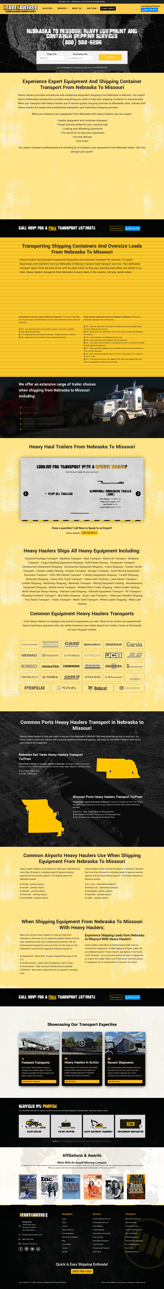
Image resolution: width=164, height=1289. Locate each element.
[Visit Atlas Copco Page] (50, 644)
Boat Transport (92, 558)
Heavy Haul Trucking (96, 579)
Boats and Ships (130, 1222)
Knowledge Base (68, 1233)
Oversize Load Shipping (73, 591)
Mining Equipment (131, 1237)
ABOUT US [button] (76, 8)
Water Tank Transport (85, 600)
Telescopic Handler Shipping (126, 595)
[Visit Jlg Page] (135, 655)
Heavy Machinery (131, 1233)
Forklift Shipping (128, 575)
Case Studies (66, 1244)
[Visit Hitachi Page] (92, 655)
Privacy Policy (122, 1282)
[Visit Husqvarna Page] (50, 655)
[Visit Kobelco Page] (29, 666)
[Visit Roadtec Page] (135, 666)
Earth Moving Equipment (125, 571)
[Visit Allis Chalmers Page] (29, 644)
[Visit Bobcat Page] (98, 688)
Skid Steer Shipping (69, 595)
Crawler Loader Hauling (49, 571)
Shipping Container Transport (38, 595)
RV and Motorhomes (132, 1244)
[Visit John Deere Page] (129, 688)
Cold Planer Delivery (96, 563)
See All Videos (82, 1082)
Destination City (80, 54)
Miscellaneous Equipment (134, 1241)
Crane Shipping (114, 567)
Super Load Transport (94, 595)
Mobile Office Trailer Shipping (95, 587)
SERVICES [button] (61, 8)
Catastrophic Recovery (101, 1222)
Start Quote (116, 228)
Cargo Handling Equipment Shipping (62, 563)
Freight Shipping (98, 1230)
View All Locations (28, 1230)
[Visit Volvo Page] (92, 677)
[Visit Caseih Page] (71, 677)
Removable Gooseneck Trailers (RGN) (39, 418)
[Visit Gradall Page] (29, 655)
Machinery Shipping (54, 583)
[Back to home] (20, 8)
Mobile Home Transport (62, 587)
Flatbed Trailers (29, 407)
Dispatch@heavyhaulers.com (32, 1235)
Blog (63, 1241)
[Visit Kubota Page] (66, 688)
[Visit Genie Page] (135, 644)
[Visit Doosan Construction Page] (114, 644)
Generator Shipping (37, 579)
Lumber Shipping (31, 583)
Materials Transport (80, 583)
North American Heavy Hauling (40, 591)
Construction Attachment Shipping (42, 567)
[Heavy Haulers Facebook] (21, 1249)
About (64, 1222)
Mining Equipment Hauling (108, 583)
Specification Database (70, 1237)
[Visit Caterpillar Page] (34, 688)
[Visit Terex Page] (50, 677)
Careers (64, 1248)
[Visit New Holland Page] (92, 666)
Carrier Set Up (140, 1282)
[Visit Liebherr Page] (71, 666)
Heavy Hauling (98, 1237)
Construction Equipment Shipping (83, 567)
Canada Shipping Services (102, 1219)
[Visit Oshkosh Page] (114, 666)
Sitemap (131, 1282)
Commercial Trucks (131, 1226)
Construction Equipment (133, 1230)
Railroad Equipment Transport (106, 591)
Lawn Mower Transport (123, 579)
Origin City (52, 54)
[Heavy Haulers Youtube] (32, 1249)
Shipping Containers (132, 1252)
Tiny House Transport (37, 600)
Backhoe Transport (71, 558)
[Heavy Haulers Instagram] (27, 1249)
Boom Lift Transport (114, 558)
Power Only (97, 1252)
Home (64, 1219)
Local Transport (98, 1244)
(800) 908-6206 (149, 9)
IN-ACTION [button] (47, 8)
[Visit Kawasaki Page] (114, 677)
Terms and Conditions (108, 1282)
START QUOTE (108, 8)
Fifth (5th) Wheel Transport (65, 575)
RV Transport (133, 591)
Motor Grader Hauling (126, 587)
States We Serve (67, 1230)
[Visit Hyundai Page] (71, 655)
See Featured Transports (38, 1082)
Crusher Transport (75, 571)
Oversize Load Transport (101, 1248)
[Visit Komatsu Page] (50, 666)
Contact (65, 1226)
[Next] (138, 493)
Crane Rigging (97, 1226)
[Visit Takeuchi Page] (29, 677)
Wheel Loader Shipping (113, 600)
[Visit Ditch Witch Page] (92, 644)
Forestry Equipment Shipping (100, 575)
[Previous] (25, 493)
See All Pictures (125, 1082)
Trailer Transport (61, 600)
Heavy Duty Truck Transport (66, 579)
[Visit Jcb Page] (114, 655)
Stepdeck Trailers (30, 412)
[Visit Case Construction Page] (71, 644)
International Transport (101, 1241)
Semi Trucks (129, 1248)
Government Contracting (101, 1233)
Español (65, 1252)
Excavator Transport (35, 575)
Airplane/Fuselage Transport (41, 558)
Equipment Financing (29, 1244)
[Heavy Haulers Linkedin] (38, 1249)
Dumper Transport (98, 571)
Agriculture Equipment (133, 1219)
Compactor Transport (122, 563)
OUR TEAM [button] (91, 8)
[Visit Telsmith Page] (135, 677)
